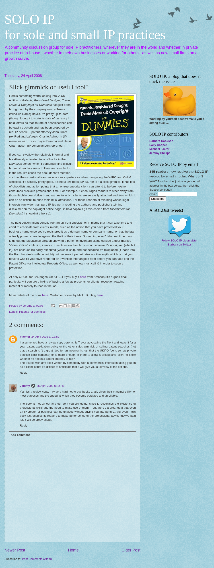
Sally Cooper (158, 145)
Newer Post (14, 550)
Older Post (130, 550)
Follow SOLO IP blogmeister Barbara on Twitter (179, 242)
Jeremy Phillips (159, 153)
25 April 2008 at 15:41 (50, 385)
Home (73, 550)
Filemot (25, 336)
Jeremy (25, 385)
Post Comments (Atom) (37, 559)
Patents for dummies (32, 311)
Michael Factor (159, 149)
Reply (23, 372)
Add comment (20, 435)
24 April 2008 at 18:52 (45, 336)
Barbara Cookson (161, 141)
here (83, 277)
